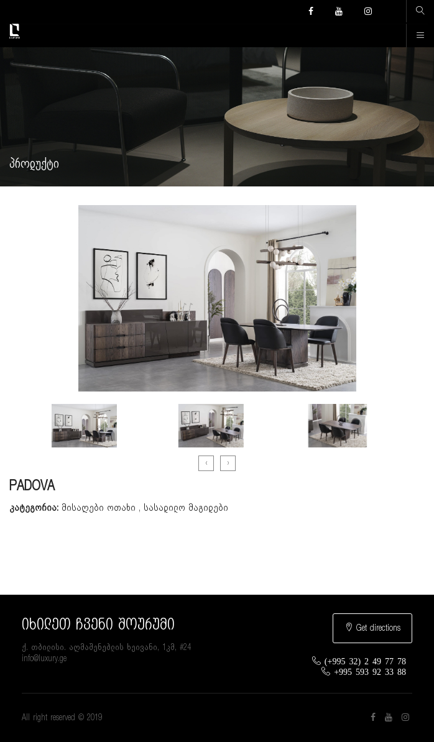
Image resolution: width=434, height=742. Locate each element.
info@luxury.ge (44, 658)
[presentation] (206, 463)
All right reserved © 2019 (62, 717)
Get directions (372, 628)
